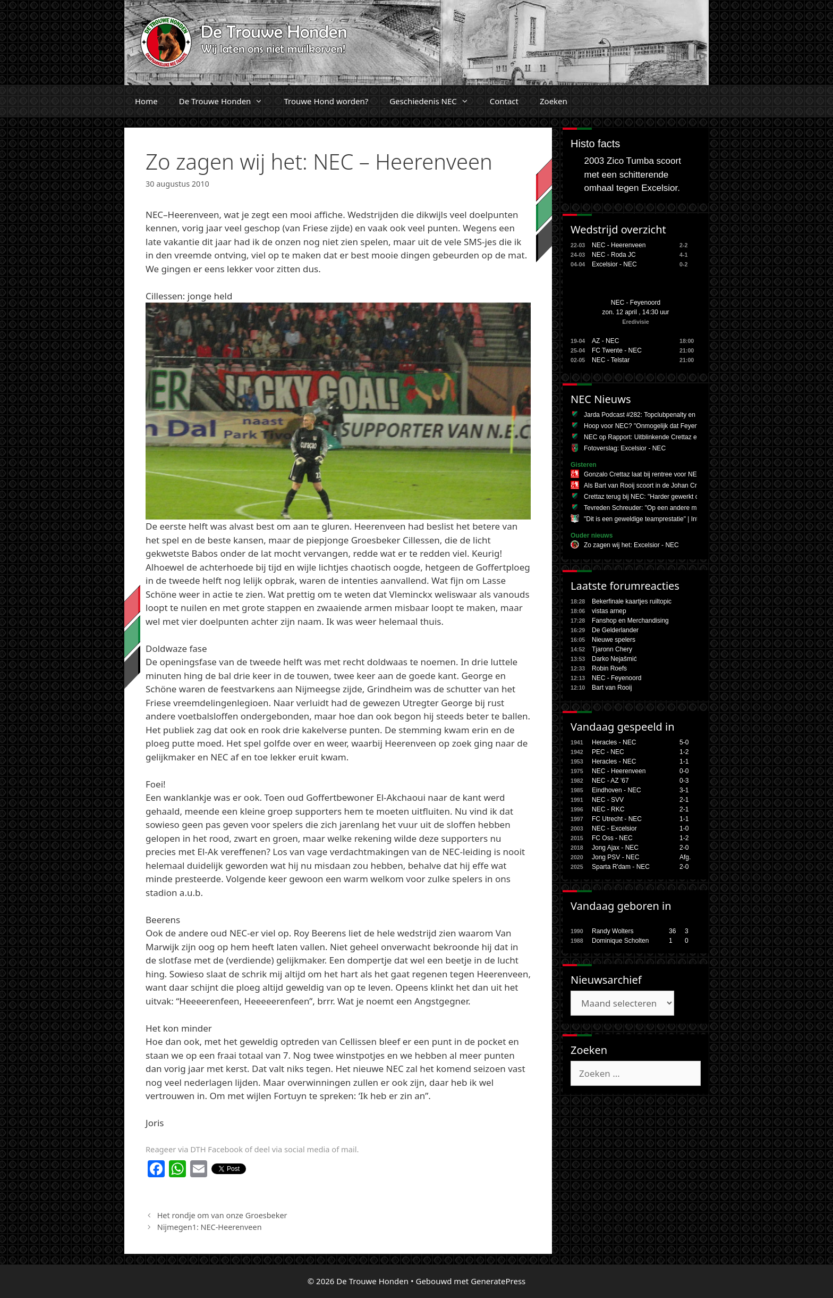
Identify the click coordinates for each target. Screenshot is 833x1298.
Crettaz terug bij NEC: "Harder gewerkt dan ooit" (652, 496)
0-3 (683, 780)
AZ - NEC (605, 341)
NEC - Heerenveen (618, 245)
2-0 (683, 847)
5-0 (683, 742)
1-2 (683, 752)
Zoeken (553, 101)
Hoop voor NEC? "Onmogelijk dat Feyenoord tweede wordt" (668, 426)
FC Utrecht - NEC (617, 819)
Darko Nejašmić (614, 659)
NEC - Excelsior (614, 828)
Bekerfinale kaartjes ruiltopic (632, 601)
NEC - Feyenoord (635, 302)
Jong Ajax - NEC (615, 847)
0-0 (683, 771)
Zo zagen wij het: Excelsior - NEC (631, 545)
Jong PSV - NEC (615, 857)
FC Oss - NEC (612, 838)
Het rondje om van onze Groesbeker (222, 1215)
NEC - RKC (608, 809)
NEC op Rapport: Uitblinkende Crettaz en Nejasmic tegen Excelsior (679, 437)
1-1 (683, 761)
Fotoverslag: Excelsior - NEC (625, 448)
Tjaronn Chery (612, 649)
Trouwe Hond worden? (326, 101)
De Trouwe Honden (226, 101)
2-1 (683, 799)
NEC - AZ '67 (610, 780)
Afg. (685, 857)
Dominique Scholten (620, 940)
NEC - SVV (608, 799)
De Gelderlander (615, 630)
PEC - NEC (608, 752)
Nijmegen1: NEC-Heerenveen (209, 1227)
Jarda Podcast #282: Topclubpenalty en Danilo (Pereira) (663, 414)
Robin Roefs (609, 668)
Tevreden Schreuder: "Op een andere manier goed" (656, 508)
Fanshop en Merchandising (630, 620)
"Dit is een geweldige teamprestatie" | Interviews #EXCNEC (668, 519)
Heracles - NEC (614, 742)
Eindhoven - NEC (616, 790)
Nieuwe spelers (613, 639)
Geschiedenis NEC (434, 101)
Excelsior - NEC (614, 264)
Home (146, 101)
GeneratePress (498, 1281)
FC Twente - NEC (617, 350)
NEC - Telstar (611, 360)
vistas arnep (609, 611)
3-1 (683, 790)
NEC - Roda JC (614, 254)
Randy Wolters (612, 931)
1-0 (683, 828)
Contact (504, 101)
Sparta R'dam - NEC (621, 866)
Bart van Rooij (612, 687)
